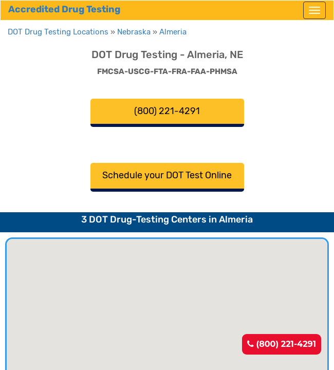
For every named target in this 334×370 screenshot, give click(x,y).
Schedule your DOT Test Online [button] (167, 175)
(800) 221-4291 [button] (167, 111)
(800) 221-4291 (281, 344)
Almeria (173, 31)
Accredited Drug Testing (64, 9)
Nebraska (134, 31)
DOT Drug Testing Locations (58, 31)
